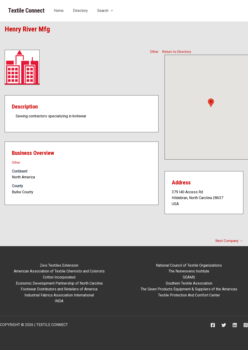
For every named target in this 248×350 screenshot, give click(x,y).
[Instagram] (245, 325)
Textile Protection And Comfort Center (189, 295)
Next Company (228, 241)
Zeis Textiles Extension (59, 265)
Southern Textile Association (189, 283)
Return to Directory (177, 51)
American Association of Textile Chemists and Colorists (59, 271)
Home (59, 10)
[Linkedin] (234, 325)
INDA (59, 301)
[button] (211, 102)
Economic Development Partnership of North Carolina (59, 283)
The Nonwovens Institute (189, 271)
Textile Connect (26, 10)
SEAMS (189, 277)
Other (154, 51)
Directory (80, 10)
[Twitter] (223, 325)
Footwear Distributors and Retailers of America (59, 289)
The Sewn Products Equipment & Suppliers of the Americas (189, 289)
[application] (110, 10)
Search (105, 10)
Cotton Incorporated (59, 277)
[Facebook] (212, 325)
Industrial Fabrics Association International (59, 295)
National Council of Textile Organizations (189, 265)
